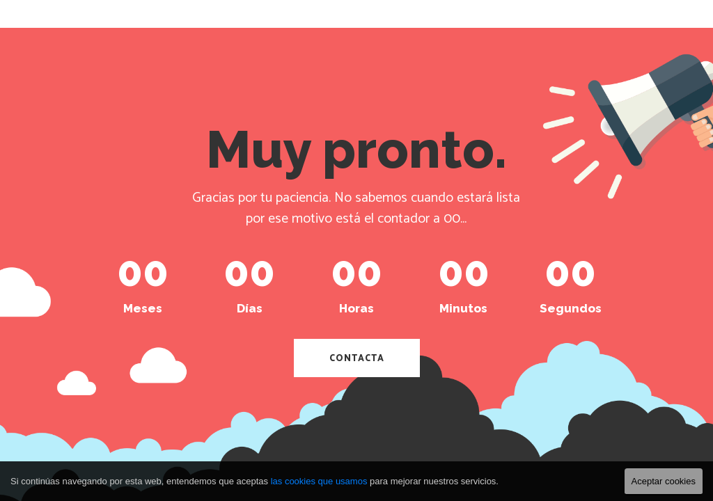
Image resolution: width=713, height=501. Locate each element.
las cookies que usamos (319, 481)
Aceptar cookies (664, 481)
